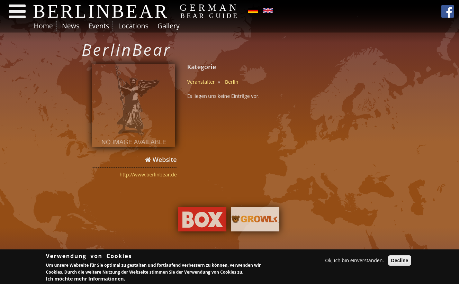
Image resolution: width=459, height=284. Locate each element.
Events (98, 25)
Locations (133, 25)
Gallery (169, 25)
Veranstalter (201, 82)
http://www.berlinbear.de (148, 174)
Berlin (231, 82)
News (70, 25)
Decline (399, 261)
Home (43, 25)
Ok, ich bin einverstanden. (354, 261)
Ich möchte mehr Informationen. (85, 279)
